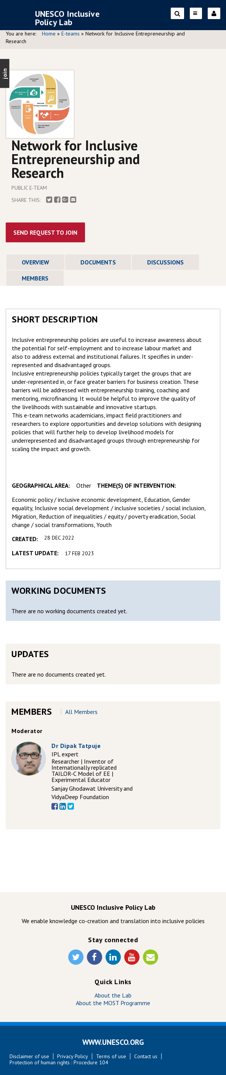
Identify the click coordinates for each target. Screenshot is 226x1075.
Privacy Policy (72, 1056)
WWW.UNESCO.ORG (113, 1042)
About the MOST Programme (113, 1003)
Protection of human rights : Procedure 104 (59, 1062)
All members (81, 712)
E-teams (70, 33)
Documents (98, 262)
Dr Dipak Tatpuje (76, 745)
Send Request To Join (45, 232)
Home (49, 33)
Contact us (145, 1056)
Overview (35, 262)
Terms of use (111, 1056)
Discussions (165, 262)
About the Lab (113, 995)
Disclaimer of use (29, 1056)
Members (35, 278)
